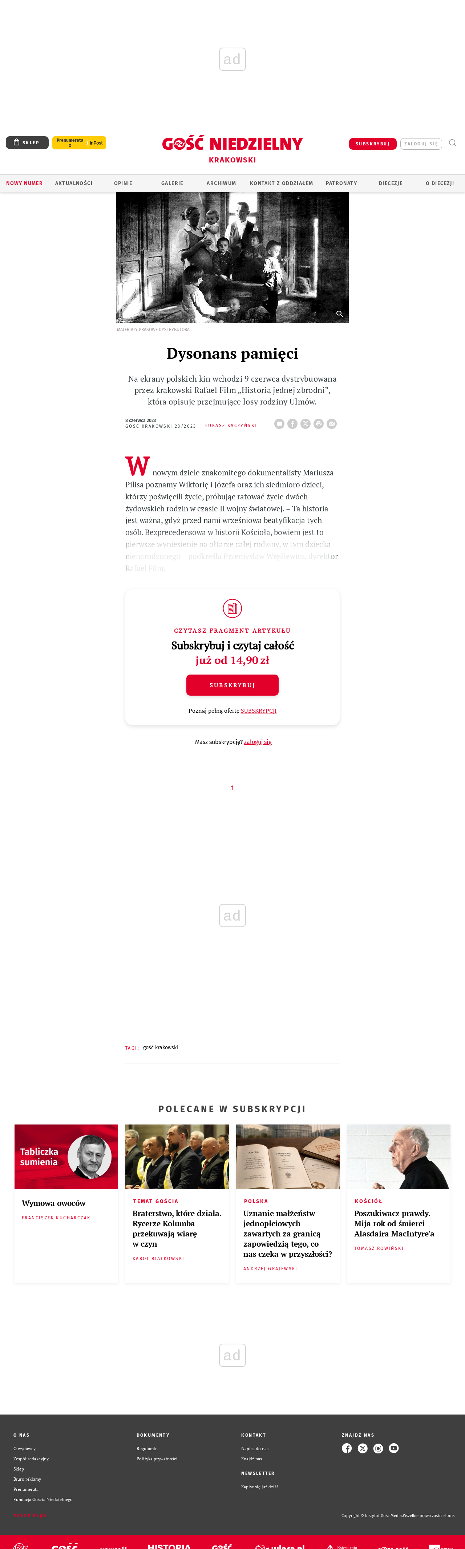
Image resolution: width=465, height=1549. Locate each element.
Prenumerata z (70, 143)
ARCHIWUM (221, 183)
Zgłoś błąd (30, 1515)
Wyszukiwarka (452, 143)
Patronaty (341, 183)
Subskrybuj (232, 685)
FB (293, 421)
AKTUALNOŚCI (74, 183)
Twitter (307, 421)
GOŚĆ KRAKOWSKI (160, 1048)
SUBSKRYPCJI (259, 711)
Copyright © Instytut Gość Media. (372, 1515)
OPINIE (123, 183)
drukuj (320, 421)
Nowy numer (24, 183)
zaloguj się (421, 143)
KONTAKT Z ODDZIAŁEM (282, 183)
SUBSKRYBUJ (373, 143)
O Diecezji (440, 183)
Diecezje (391, 183)
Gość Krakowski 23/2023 (161, 426)
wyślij (333, 421)
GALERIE (172, 183)
